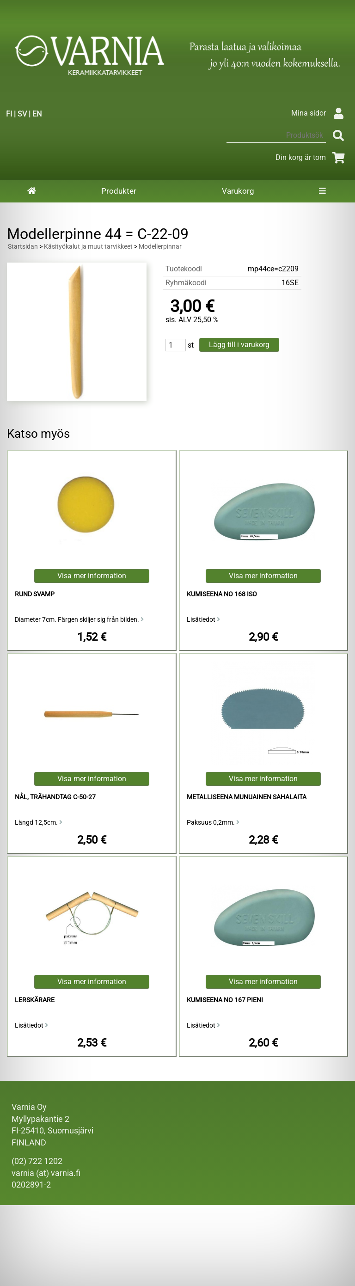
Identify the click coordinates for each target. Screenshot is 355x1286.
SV (22, 114)
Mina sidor (319, 113)
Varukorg (238, 191)
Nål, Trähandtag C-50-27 (55, 797)
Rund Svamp (35, 594)
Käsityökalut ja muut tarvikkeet (88, 247)
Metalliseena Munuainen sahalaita (246, 797)
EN (37, 114)
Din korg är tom (311, 157)
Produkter (118, 191)
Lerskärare (35, 1000)
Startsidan (23, 247)
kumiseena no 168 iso (222, 594)
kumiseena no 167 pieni (225, 1000)
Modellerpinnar (160, 247)
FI (9, 114)
